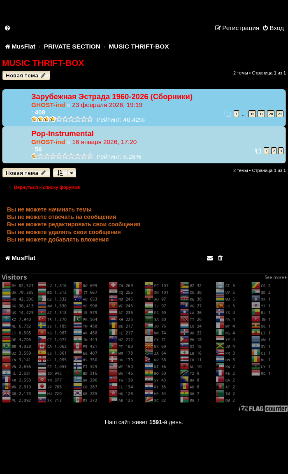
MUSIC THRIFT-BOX (43, 62)
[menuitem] (8, 27)
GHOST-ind (48, 104)
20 (271, 113)
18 (252, 113)
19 (261, 113)
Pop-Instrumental (62, 133)
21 (280, 113)
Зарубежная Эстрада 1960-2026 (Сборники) (112, 96)
